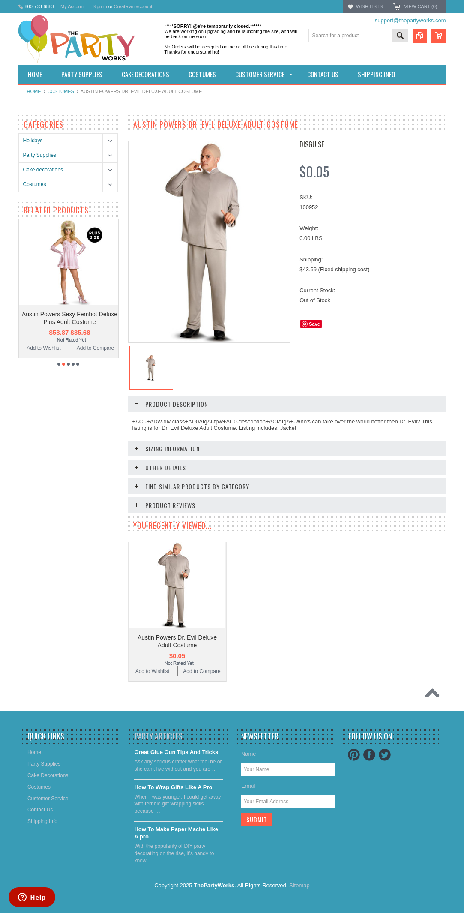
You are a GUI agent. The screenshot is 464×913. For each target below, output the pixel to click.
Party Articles (159, 736)
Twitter (385, 755)
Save (314, 324)
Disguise (311, 144)
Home (34, 91)
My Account (72, 6)
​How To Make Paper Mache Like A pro (176, 833)
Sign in (100, 6)
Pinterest (354, 755)
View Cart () (420, 6)
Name (248, 754)
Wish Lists (369, 6)
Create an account (133, 6)
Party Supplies (39, 155)
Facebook (369, 755)
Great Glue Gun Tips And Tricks (176, 752)
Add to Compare (95, 348)
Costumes (61, 91)
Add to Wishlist (43, 348)
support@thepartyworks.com (410, 20)
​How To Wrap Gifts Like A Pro (173, 787)
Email (248, 786)
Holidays (33, 141)
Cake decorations (43, 170)
